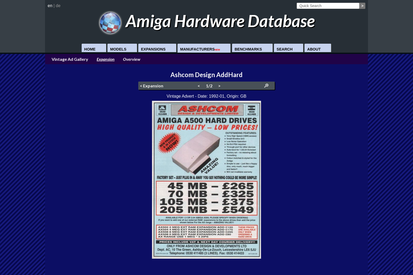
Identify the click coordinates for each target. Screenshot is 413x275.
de (58, 5)
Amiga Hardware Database (206, 21)
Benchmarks (248, 49)
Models (118, 49)
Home (90, 49)
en (50, 5)
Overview (131, 59)
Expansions (153, 49)
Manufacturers (200, 49)
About (314, 49)
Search (285, 49)
